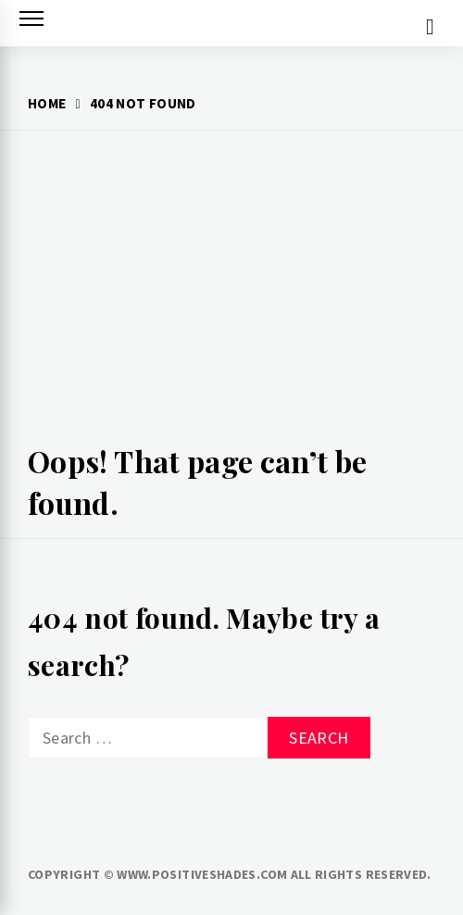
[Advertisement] (231, 292)
